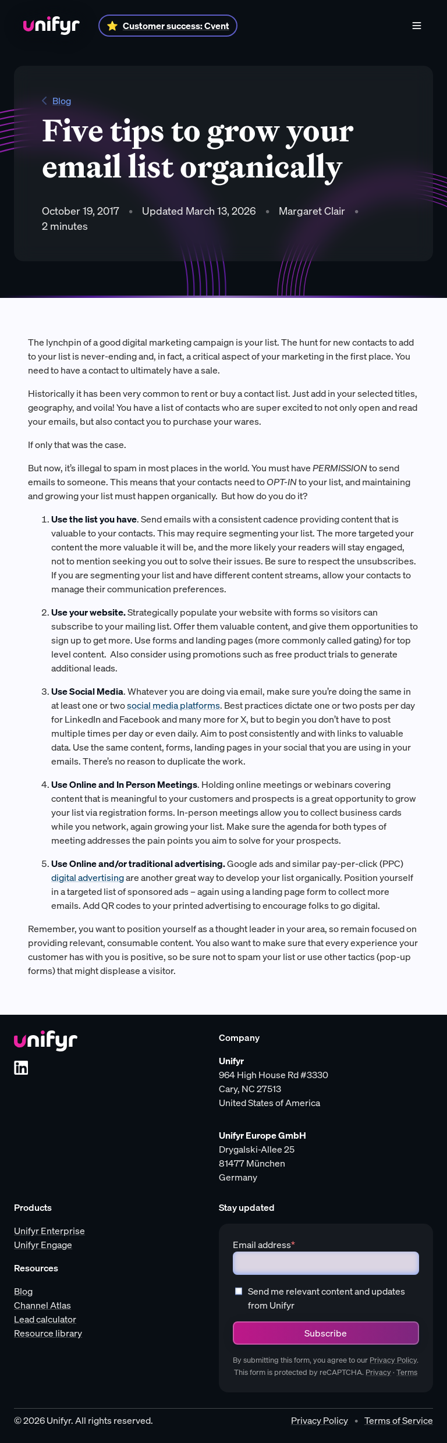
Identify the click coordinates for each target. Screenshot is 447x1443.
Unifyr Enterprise (49, 1230)
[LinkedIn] (21, 1068)
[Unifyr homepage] (45, 1040)
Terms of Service (398, 1420)
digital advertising (87, 877)
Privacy (378, 1372)
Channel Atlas (42, 1305)
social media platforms (173, 705)
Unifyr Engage (43, 1244)
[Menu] (416, 25)
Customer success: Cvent (176, 25)
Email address (264, 1244)
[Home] (51, 25)
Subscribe (325, 1333)
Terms (406, 1372)
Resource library (48, 1333)
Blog (56, 100)
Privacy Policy (393, 1360)
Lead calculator (45, 1319)
